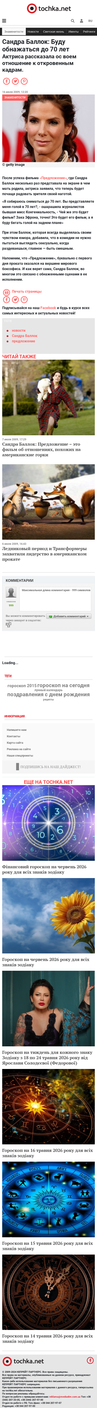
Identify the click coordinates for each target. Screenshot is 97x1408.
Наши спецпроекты (20, 755)
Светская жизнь (53, 31)
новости (18, 330)
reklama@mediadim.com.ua (64, 1396)
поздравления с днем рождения (48, 694)
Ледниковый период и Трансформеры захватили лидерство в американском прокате (44, 553)
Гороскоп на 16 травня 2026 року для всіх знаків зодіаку (47, 1153)
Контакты (13, 736)
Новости (33, 31)
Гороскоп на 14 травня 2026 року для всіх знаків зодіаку (47, 1338)
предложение (23, 341)
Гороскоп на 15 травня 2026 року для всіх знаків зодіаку (47, 1245)
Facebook (48, 308)
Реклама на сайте (19, 749)
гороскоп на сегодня (63, 685)
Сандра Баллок (24, 336)
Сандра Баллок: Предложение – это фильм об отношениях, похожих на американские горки (41, 449)
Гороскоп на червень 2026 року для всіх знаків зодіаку (45, 962)
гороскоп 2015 (22, 686)
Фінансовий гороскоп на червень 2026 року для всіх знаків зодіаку (44, 869)
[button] (81, 20)
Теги (8, 676)
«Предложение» (53, 178)
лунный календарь (48, 690)
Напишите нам (17, 729)
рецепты (48, 699)
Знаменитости (13, 31)
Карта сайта (15, 742)
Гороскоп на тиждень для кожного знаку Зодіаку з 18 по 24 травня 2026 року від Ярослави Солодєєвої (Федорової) (47, 1057)
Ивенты (73, 31)
